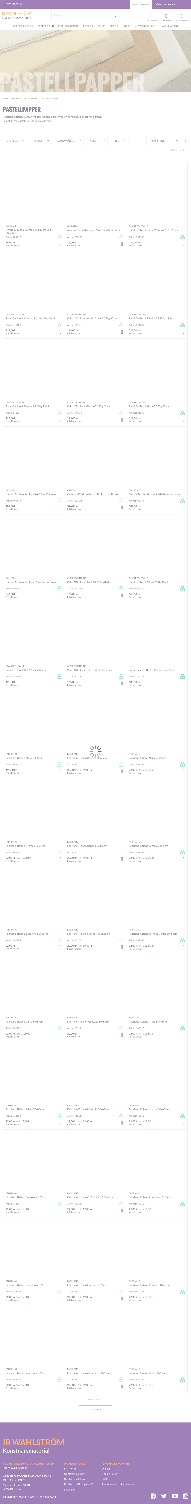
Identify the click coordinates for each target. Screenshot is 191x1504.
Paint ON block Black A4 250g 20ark (88, 582)
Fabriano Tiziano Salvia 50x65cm (25, 1109)
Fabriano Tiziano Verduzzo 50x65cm (88, 1021)
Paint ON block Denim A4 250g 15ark (151, 318)
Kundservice (14, 3)
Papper (34, 98)
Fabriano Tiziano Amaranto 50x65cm (88, 1372)
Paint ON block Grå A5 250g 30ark (149, 406)
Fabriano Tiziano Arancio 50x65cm (149, 1285)
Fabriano (11, 753)
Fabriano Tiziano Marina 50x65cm (149, 1109)
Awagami (11, 225)
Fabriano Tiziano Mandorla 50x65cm (88, 933)
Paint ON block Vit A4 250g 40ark (148, 582)
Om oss (106, 1468)
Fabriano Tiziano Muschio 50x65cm (88, 1109)
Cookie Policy (110, 1473)
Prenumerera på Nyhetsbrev (118, 1484)
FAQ (104, 1479)
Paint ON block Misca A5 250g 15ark (88, 406)
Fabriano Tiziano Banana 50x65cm (87, 845)
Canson (10, 490)
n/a (131, 666)
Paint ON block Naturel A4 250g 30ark (89, 670)
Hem (5, 98)
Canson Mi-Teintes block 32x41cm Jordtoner (32, 582)
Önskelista (166, 16)
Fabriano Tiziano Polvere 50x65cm (26, 1197)
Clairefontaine (138, 226)
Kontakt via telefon (75, 1479)
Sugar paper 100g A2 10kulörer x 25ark (151, 670)
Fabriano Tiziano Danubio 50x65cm (26, 1285)
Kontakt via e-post (74, 1473)
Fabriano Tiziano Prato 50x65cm (148, 1021)
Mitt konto (70, 1468)
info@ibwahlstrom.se (15, 1467)
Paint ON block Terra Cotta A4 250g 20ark (153, 230)
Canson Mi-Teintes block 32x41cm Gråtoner (92, 494)
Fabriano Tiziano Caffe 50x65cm (24, 1021)
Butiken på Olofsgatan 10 (78, 1484)
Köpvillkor (70, 1489)
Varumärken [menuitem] (170, 26)
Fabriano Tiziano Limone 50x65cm (87, 1285)
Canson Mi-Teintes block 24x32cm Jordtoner (155, 494)
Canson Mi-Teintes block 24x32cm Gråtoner (31, 494)
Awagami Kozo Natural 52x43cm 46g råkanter (94, 230)
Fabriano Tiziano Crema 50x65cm (25, 845)
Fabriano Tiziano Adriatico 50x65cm (150, 1197)
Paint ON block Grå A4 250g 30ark (26, 670)
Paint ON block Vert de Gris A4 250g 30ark (30, 318)
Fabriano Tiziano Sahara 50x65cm (148, 845)
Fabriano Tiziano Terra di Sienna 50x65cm (153, 933)
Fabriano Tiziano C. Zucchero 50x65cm (90, 1197)
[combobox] (85, 15)
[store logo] (15, 15)
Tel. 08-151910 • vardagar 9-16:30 (28, 1463)
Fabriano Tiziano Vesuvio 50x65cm (26, 1372)
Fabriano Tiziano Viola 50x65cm (147, 1372)
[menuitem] (24, 26)
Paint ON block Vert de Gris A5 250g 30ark (92, 318)
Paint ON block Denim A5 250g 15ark (27, 406)
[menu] (95, 26)
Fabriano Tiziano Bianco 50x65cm (87, 757)
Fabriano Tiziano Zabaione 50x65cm (27, 933)
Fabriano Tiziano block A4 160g (24, 757)
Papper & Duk (19, 98)
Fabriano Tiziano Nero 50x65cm (147, 757)
